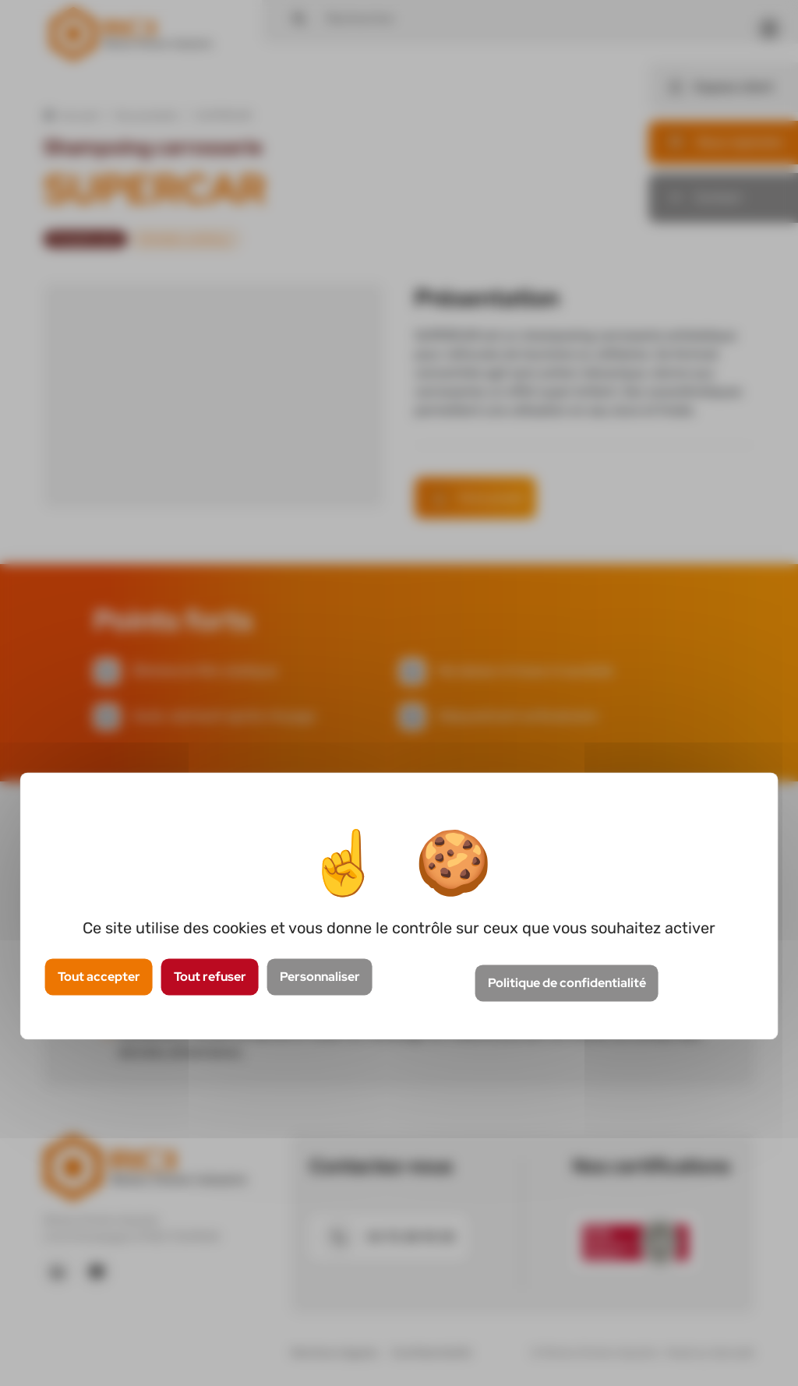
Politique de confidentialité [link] (567, 983)
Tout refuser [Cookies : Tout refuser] (210, 977)
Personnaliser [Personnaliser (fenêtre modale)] (320, 977)
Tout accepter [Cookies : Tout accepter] (99, 977)
